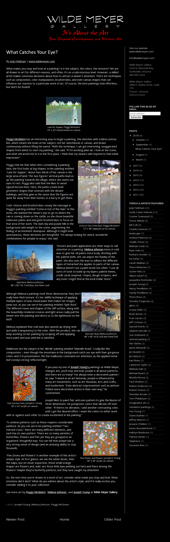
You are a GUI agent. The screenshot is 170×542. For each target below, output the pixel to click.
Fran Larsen (136, 318)
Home (64, 519)
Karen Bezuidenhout (140, 428)
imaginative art (137, 402)
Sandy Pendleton (138, 292)
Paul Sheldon (136, 381)
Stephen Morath (138, 330)
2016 (136, 170)
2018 (136, 135)
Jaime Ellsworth (137, 347)
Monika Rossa (137, 377)
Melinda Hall (136, 369)
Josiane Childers (138, 424)
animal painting (137, 339)
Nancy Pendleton (138, 288)
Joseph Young (81, 492)
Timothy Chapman (139, 301)
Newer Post (15, 519)
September (142, 144)
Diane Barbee (137, 415)
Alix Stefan (135, 343)
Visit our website (138, 48)
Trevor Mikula (136, 220)
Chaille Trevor (137, 241)
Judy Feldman (18, 61)
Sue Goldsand (137, 335)
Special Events (137, 326)
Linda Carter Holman (140, 212)
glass (132, 305)
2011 (136, 194)
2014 (136, 180)
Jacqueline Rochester (140, 280)
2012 (136, 189)
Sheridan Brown (138, 394)
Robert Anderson (138, 386)
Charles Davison (138, 229)
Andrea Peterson (138, 237)
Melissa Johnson (94, 249)
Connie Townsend (139, 216)
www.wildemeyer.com (42, 61)
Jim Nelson (135, 356)
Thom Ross (135, 297)
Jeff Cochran (136, 322)
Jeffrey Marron (137, 419)
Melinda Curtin (137, 246)
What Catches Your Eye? (148, 148)
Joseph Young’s (80, 367)
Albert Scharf (136, 275)
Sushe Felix (135, 271)
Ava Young (135, 411)
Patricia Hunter (137, 436)
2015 (136, 175)
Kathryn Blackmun (139, 432)
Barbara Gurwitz (138, 254)
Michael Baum (137, 373)
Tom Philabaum (138, 398)
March (139, 159)
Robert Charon (137, 390)
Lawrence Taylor (138, 364)
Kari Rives (134, 360)
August (140, 154)
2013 (136, 185)
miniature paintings (140, 407)
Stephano (134, 441)
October (141, 139)
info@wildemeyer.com (141, 58)
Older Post (112, 519)
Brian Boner (136, 314)
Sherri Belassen (138, 267)
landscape (135, 233)
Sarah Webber (137, 263)
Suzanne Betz (137, 445)
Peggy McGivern (16, 139)
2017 (136, 165)
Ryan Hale (134, 250)
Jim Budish (135, 352)
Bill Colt (133, 224)
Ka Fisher (134, 258)
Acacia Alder (136, 309)
